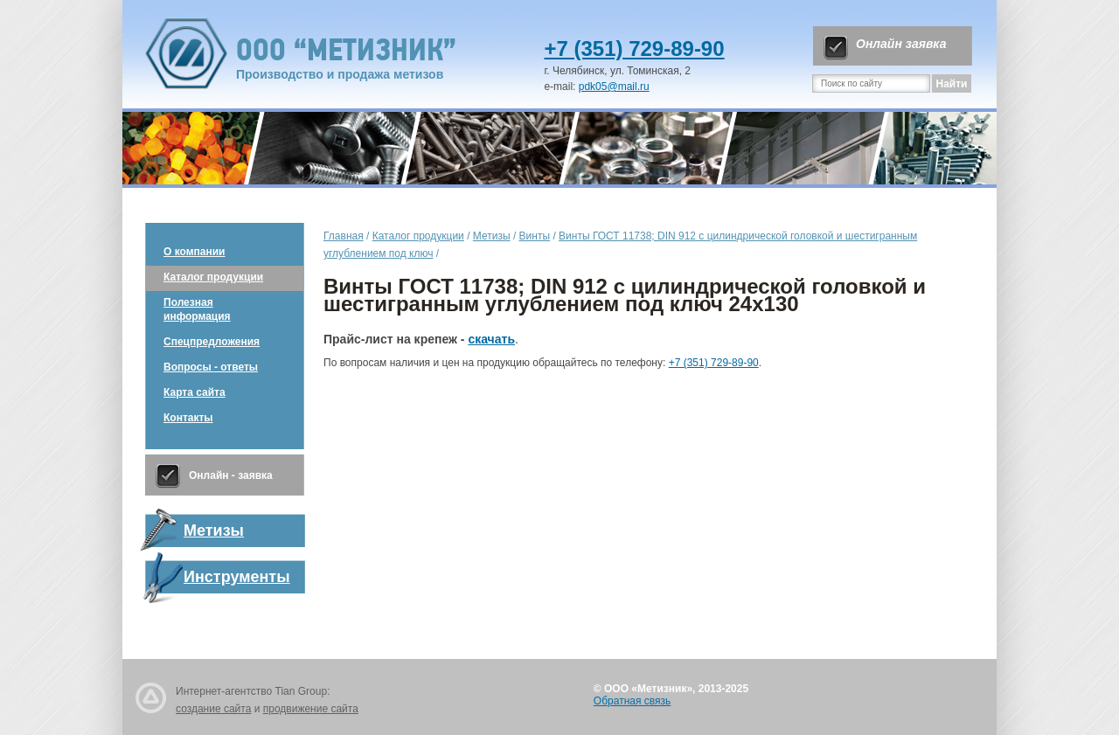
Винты (534, 236)
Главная (343, 236)
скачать (491, 339)
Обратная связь (632, 701)
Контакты (188, 418)
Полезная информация (197, 309)
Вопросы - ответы (210, 367)
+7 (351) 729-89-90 (634, 48)
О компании (194, 252)
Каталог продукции (213, 277)
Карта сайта (194, 392)
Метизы (492, 236)
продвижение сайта (310, 709)
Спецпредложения (211, 342)
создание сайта (213, 709)
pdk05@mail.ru (614, 86)
